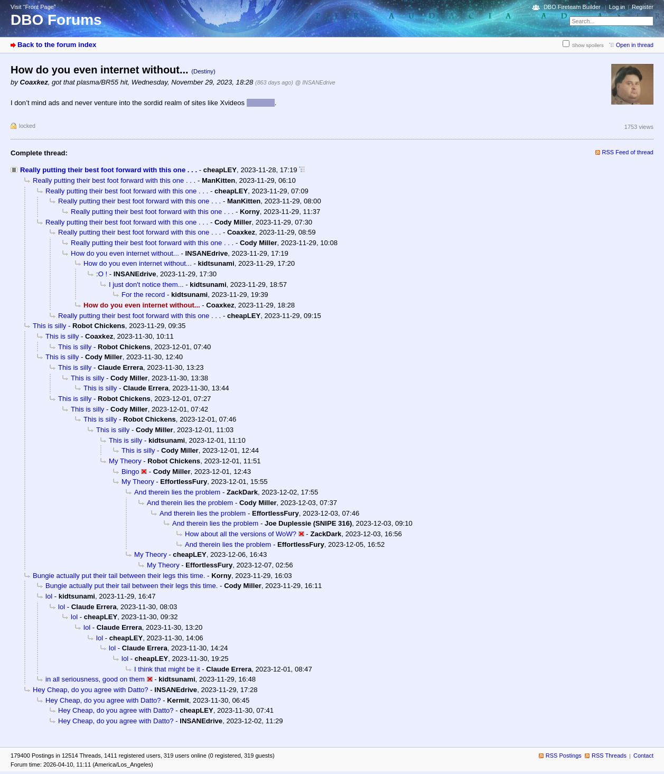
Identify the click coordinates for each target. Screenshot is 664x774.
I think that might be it (167, 669)
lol (48, 596)
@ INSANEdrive (315, 82)
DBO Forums (56, 20)
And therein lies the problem (177, 492)
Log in (617, 7)
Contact (643, 755)
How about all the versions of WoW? (240, 534)
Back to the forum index (56, 45)
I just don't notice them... (146, 284)
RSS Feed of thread (628, 152)
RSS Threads (609, 755)
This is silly (49, 326)
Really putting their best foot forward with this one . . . (108, 170)
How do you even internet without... (125, 253)
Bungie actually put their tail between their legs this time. (119, 576)
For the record (143, 295)
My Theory (125, 461)
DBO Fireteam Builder (572, 7)
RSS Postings (564, 755)
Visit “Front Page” (33, 7)
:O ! (101, 274)
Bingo (130, 471)
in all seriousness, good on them (95, 679)
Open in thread (634, 45)
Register (642, 7)
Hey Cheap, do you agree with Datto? (90, 690)
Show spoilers (588, 45)
